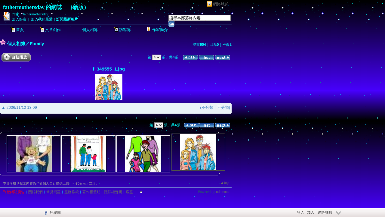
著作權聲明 (91, 192)
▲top (224, 183)
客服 (129, 192)
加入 (310, 212)
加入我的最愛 (42, 19)
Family (37, 43)
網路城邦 (221, 4)
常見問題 (53, 192)
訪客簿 (125, 29)
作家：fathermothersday (30, 14)
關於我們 (35, 192)
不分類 (207, 107)
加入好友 (19, 19)
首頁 (20, 29)
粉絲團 (55, 212)
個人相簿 (90, 29)
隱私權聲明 (113, 192)
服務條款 (71, 192)
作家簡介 (160, 29)
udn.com (222, 192)
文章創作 (53, 29)
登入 (300, 212)
